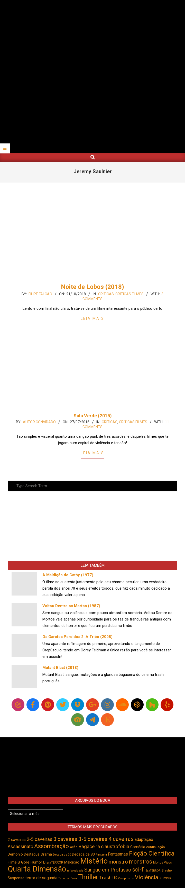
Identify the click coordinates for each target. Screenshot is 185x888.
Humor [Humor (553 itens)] (36, 862)
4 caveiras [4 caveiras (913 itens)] (121, 839)
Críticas (106, 294)
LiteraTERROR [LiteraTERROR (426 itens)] (53, 862)
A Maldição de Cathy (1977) (67, 575)
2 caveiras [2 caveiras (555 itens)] (17, 839)
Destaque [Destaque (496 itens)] (32, 854)
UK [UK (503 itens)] (115, 878)
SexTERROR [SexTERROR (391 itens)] (153, 870)
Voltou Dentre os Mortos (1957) (71, 606)
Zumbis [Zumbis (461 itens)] (165, 878)
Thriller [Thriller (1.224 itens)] (88, 877)
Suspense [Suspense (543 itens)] (16, 878)
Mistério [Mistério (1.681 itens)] (94, 861)
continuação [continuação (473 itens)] (155, 847)
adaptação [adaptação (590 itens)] (144, 839)
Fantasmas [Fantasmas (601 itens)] (118, 854)
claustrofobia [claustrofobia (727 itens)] (115, 846)
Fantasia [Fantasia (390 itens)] (101, 854)
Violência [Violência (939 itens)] (146, 877)
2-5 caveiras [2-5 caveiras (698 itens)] (39, 839)
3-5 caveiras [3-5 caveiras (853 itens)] (92, 839)
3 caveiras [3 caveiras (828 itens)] (65, 839)
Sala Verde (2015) (92, 415)
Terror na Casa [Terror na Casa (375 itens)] (67, 878)
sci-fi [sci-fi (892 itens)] (138, 869)
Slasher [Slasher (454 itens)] (167, 870)
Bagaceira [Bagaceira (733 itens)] (89, 846)
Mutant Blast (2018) (60, 667)
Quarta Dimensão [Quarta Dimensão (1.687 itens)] (37, 869)
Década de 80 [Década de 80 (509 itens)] (83, 854)
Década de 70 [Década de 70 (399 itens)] (62, 854)
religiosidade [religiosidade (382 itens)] (75, 870)
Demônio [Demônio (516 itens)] (15, 854)
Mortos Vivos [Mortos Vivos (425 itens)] (162, 862)
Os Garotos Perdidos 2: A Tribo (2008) (77, 636)
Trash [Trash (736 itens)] (105, 878)
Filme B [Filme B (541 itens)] (14, 862)
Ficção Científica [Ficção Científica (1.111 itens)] (151, 853)
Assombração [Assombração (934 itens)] (51, 846)
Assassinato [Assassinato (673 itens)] (20, 846)
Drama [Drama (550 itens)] (46, 854)
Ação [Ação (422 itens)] (73, 847)
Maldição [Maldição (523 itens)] (71, 862)
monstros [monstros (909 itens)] (140, 861)
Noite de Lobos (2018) (92, 286)
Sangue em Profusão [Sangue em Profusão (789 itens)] (107, 870)
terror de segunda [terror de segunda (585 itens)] (41, 877)
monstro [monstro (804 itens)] (118, 862)
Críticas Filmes (129, 294)
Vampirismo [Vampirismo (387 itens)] (126, 878)
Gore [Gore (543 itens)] (25, 862)
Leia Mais (92, 318)
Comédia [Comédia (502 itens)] (137, 847)
